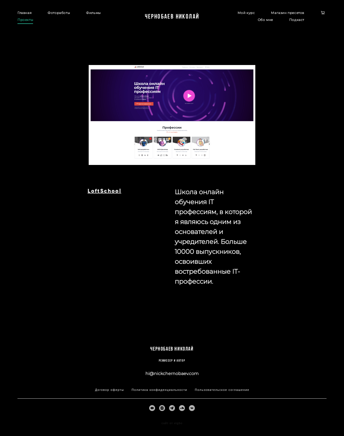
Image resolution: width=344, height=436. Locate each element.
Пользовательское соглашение (222, 389)
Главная (24, 13)
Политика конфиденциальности (159, 389)
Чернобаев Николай (172, 16)
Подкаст (296, 20)
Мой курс (246, 13)
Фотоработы (59, 13)
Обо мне (265, 20)
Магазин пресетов (287, 13)
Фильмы (93, 13)
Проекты (25, 20)
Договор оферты (109, 389)
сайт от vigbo (172, 423)
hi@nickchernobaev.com (172, 373)
